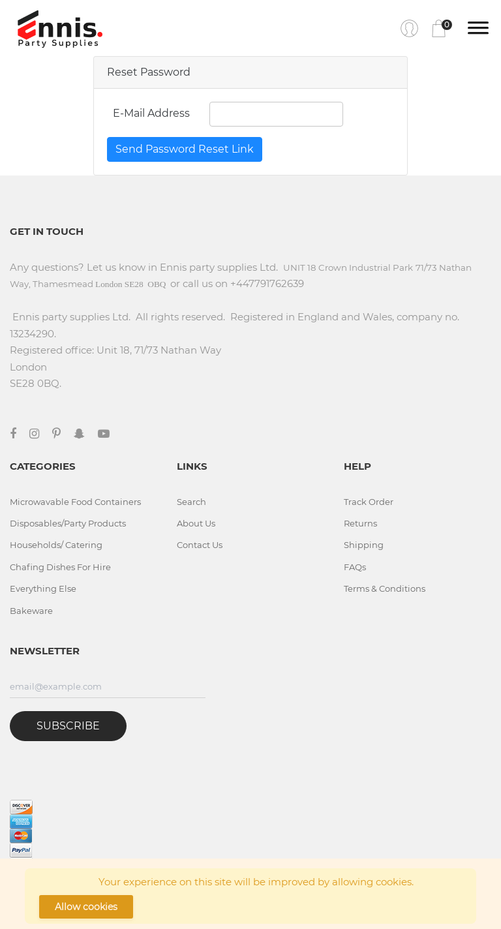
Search (191, 501)
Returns (360, 523)
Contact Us (199, 545)
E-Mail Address (151, 113)
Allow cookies (86, 907)
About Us (196, 523)
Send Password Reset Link (184, 149)
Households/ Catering (56, 545)
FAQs (355, 567)
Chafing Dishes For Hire (60, 567)
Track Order (368, 501)
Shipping (364, 545)
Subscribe (68, 726)
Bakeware (31, 610)
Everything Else (43, 588)
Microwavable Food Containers (75, 501)
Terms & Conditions (384, 588)
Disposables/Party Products (68, 523)
